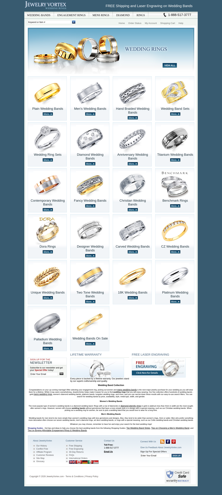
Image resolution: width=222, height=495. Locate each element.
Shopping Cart (167, 23)
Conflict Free (42, 449)
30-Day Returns (76, 452)
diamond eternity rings (131, 406)
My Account (151, 23)
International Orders (78, 458)
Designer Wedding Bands (90, 248)
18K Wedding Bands (132, 292)
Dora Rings (48, 246)
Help (180, 23)
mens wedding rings (43, 394)
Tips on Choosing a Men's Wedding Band (170, 428)
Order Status (135, 23)
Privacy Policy (91, 476)
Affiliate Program (44, 452)
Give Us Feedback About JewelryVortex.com (160, 447)
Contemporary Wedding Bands (48, 202)
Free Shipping (75, 446)
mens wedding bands (127, 390)
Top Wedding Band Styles (138, 428)
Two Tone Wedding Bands (90, 294)
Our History (41, 446)
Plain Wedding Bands (47, 108)
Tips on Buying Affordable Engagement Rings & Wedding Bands (57, 430)
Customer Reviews (45, 455)
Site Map (40, 458)
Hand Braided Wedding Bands (133, 110)
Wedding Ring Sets (47, 154)
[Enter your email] (44, 374)
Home (122, 23)
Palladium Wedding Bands (48, 341)
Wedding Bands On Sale (90, 338)
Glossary (40, 461)
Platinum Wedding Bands (175, 294)
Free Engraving (76, 449)
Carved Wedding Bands (133, 246)
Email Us (108, 451)
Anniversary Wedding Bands (132, 156)
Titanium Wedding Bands (175, 154)
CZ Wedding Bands (175, 246)
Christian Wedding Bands (132, 202)
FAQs (71, 455)
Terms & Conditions (75, 476)
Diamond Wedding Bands (90, 156)
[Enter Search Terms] (49, 22)
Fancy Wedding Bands (90, 200)
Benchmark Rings (175, 200)
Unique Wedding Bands (48, 292)
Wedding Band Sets (175, 108)
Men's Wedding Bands (90, 108)
